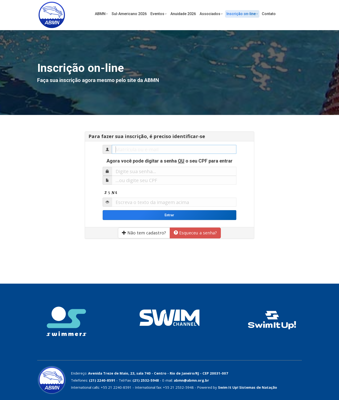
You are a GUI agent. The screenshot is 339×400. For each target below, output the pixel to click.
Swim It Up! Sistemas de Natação (247, 387)
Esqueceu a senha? (195, 233)
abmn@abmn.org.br (191, 380)
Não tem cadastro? (144, 233)
